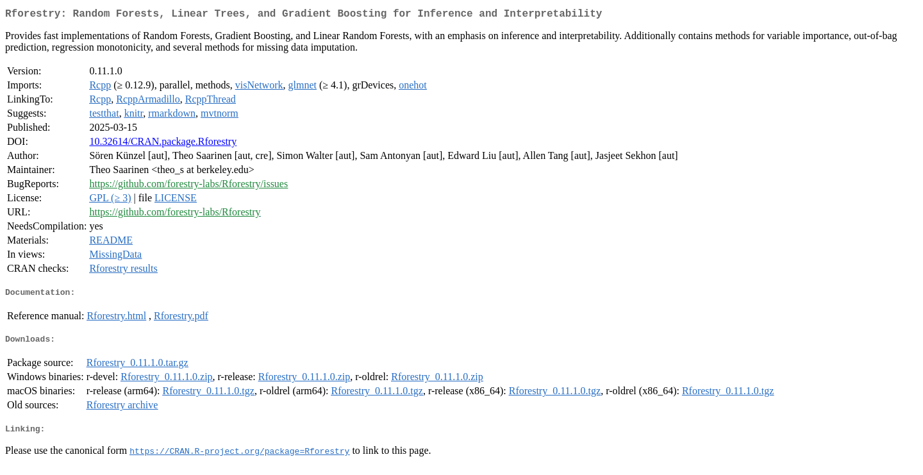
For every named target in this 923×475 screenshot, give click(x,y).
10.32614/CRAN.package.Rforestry (163, 143)
